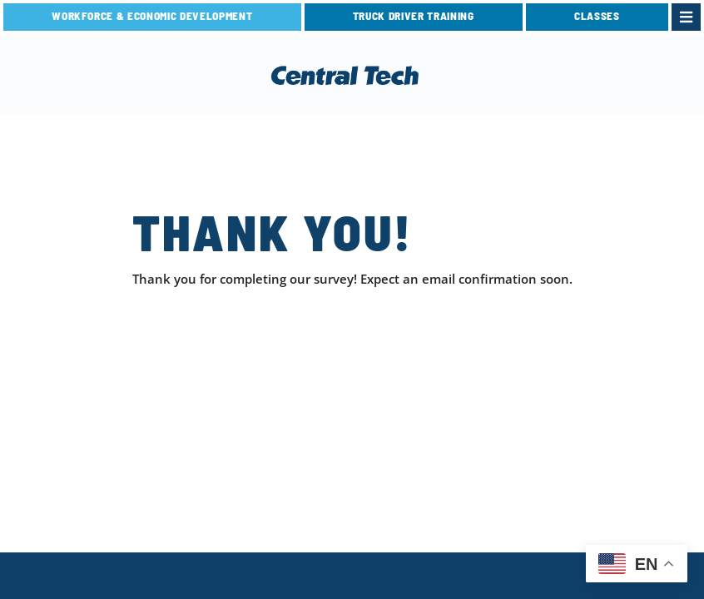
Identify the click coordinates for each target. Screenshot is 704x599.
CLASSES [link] (597, 15)
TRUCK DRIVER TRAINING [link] (413, 15)
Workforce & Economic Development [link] (152, 15)
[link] (686, 17)
